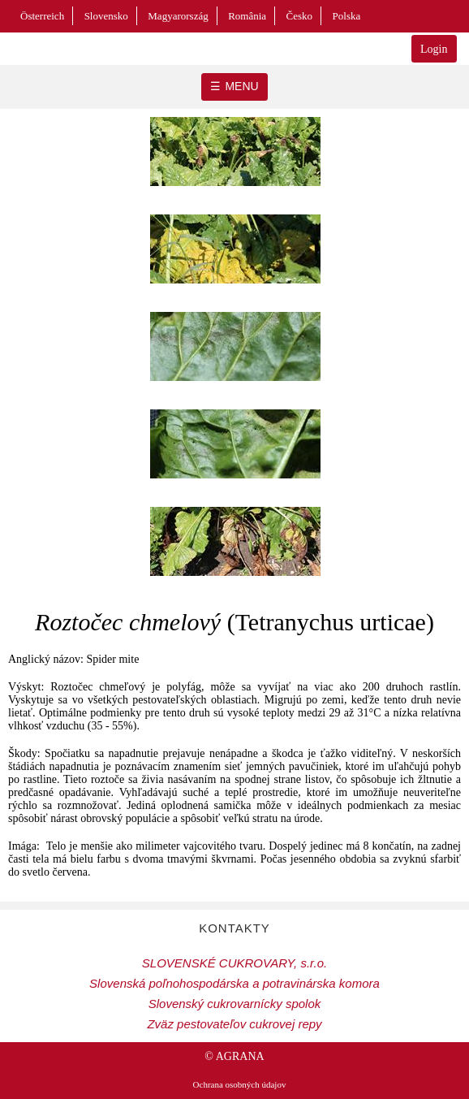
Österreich (42, 16)
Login (433, 49)
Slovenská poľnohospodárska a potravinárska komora (234, 983)
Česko (299, 16)
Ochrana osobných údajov (239, 1084)
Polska (347, 16)
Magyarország (178, 16)
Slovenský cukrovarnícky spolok (234, 1003)
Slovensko (106, 16)
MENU (241, 86)
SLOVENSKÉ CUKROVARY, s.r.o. (234, 963)
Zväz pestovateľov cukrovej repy (234, 1024)
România (247, 16)
